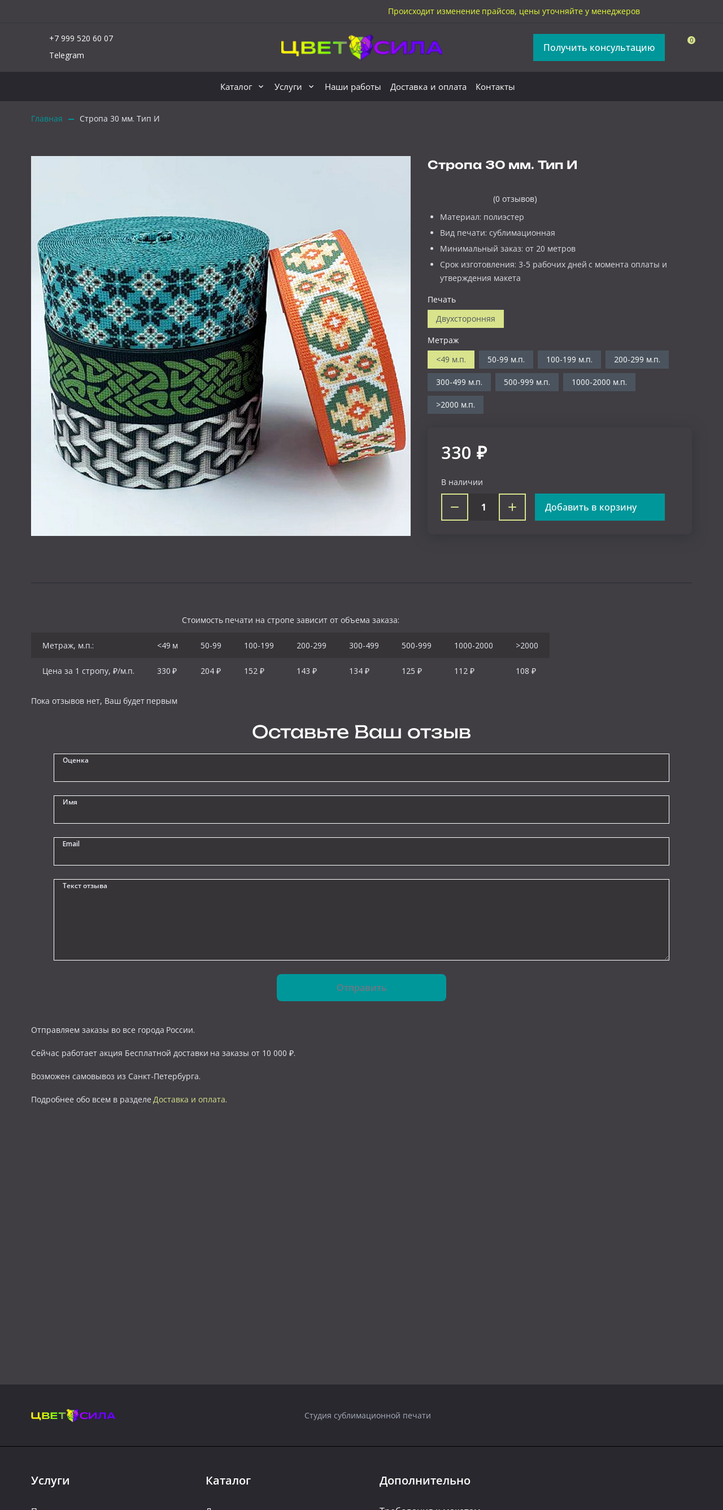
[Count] (483, 507)
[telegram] (660, 11)
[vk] (685, 11)
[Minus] (454, 507)
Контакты (495, 86)
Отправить (362, 987)
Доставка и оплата (428, 86)
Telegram (57, 55)
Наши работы (353, 86)
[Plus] (512, 507)
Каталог (236, 86)
